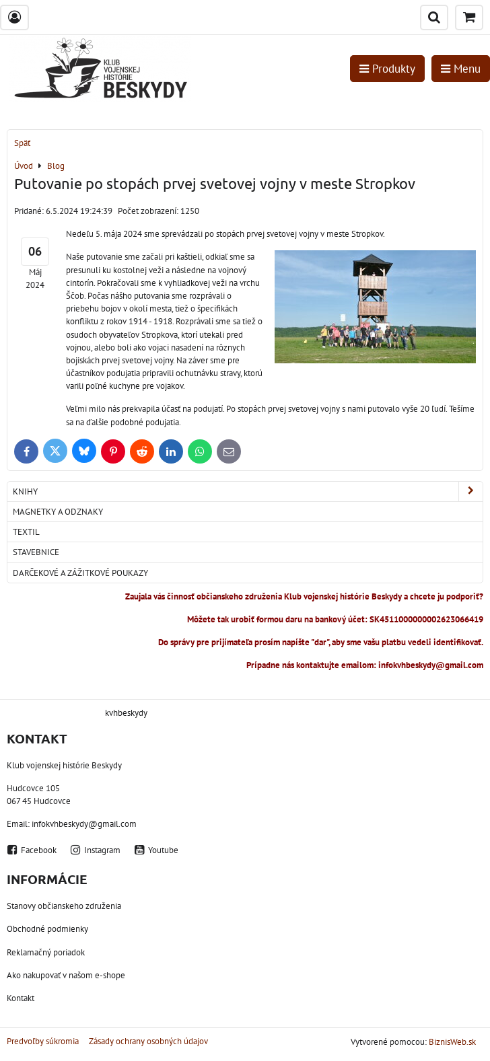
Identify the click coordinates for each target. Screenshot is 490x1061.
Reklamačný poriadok (46, 952)
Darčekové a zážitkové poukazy (80, 573)
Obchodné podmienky (47, 929)
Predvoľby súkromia (43, 1041)
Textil (26, 532)
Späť (22, 143)
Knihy (248, 491)
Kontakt (20, 998)
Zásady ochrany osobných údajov (148, 1041)
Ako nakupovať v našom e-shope (66, 975)
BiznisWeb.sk (452, 1042)
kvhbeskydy (126, 713)
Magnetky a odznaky (58, 511)
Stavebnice (36, 552)
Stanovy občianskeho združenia (64, 906)
